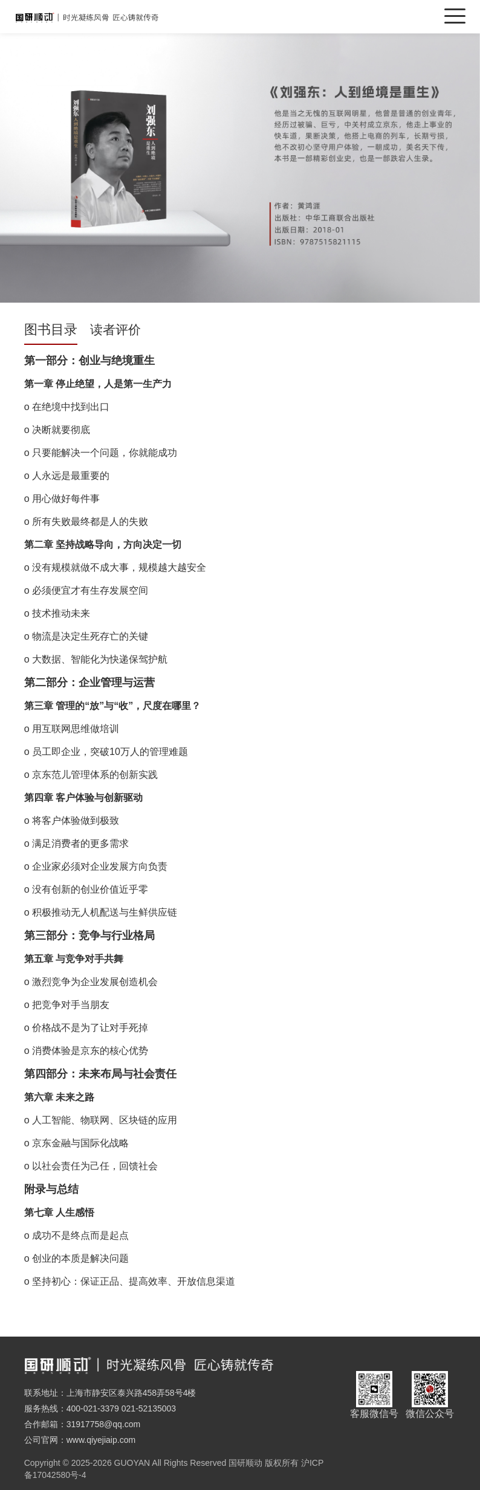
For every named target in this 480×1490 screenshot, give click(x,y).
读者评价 (115, 329)
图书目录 (50, 329)
